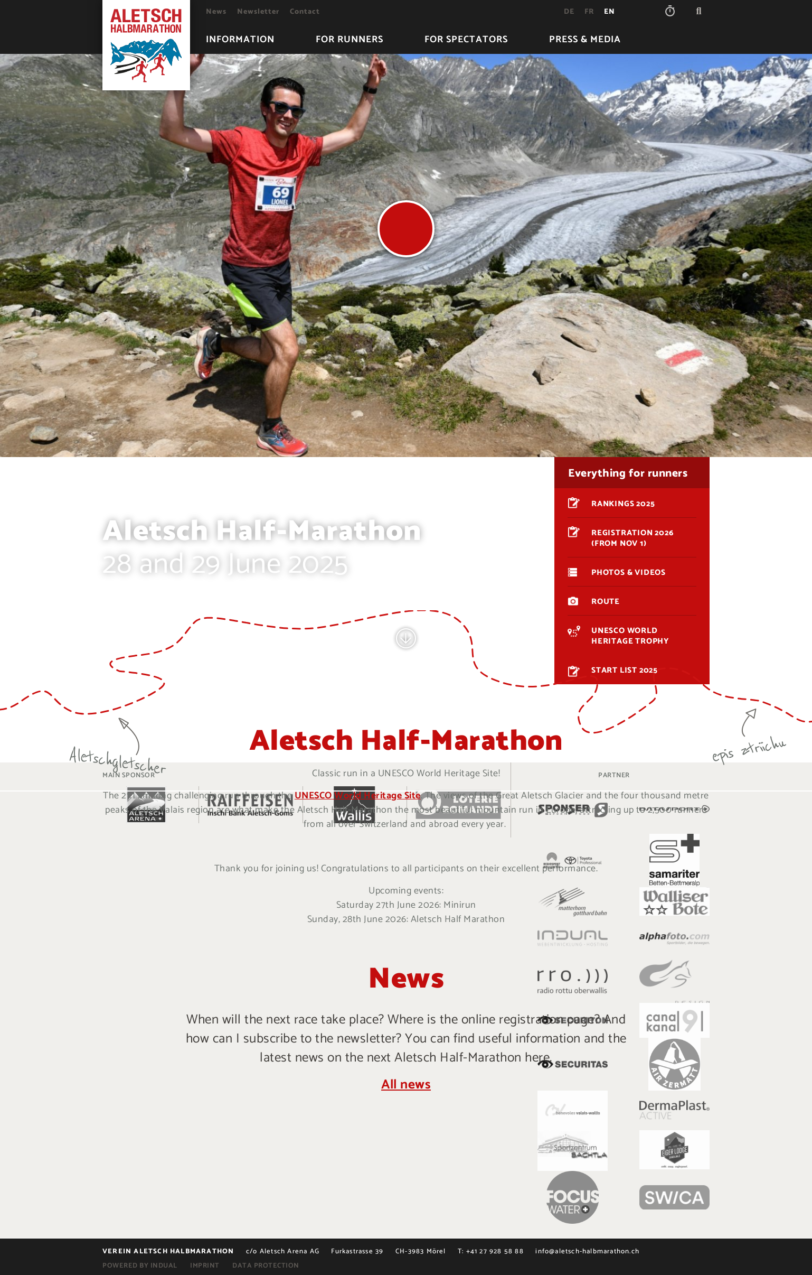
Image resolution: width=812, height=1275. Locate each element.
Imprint (205, 1265)
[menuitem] (216, 12)
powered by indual (139, 1265)
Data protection (265, 1265)
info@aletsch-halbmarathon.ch (587, 1251)
